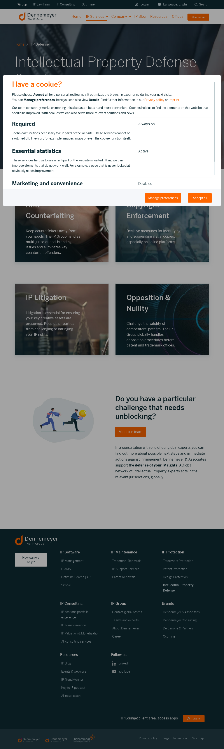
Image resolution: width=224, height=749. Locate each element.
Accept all (200, 198)
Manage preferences (163, 198)
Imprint (174, 100)
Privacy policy (154, 100)
